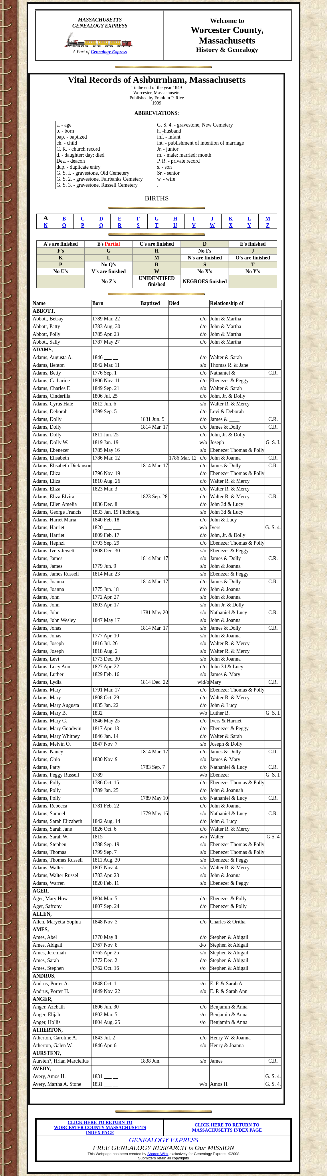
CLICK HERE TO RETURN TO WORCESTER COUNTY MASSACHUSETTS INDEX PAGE (100, 1127)
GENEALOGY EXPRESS (163, 1140)
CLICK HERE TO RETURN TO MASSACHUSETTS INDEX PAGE (227, 1127)
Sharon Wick (158, 1154)
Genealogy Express (109, 51)
